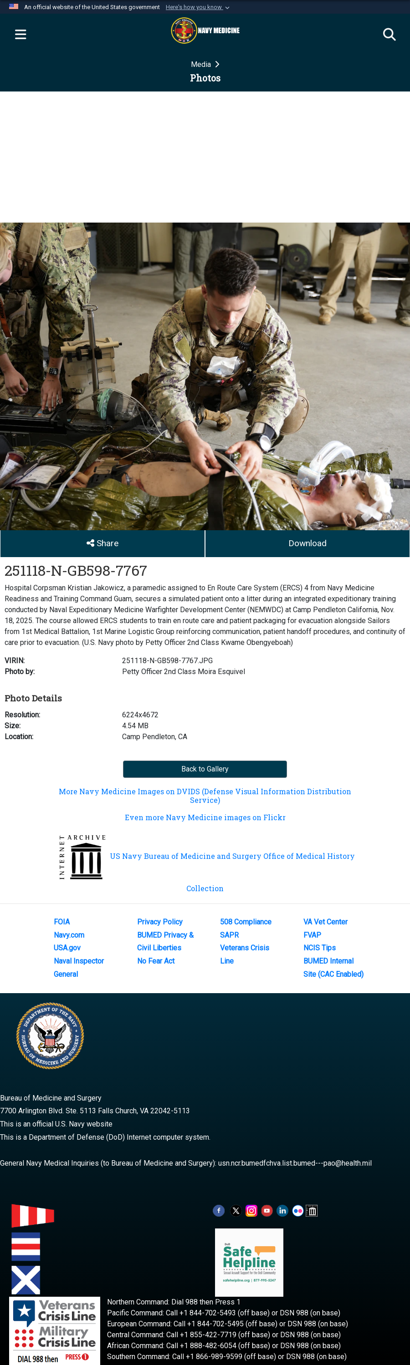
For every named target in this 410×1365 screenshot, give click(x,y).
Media (202, 64)
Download (307, 543)
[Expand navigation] (20, 35)
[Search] (389, 35)
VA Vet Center (325, 922)
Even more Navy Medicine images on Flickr (205, 817)
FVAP (312, 935)
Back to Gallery (205, 769)
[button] (198, 7)
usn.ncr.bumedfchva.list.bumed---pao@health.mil (295, 1163)
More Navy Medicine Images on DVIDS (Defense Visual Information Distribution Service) (205, 796)
